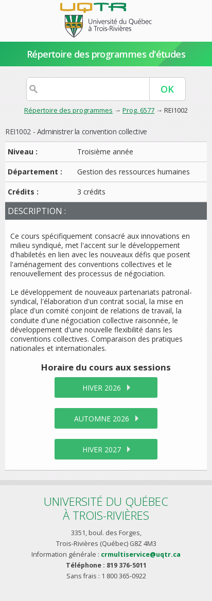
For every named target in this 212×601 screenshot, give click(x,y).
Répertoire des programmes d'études (106, 54)
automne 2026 (101, 418)
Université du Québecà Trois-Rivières (106, 508)
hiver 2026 (101, 388)
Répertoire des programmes (68, 110)
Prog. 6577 (138, 110)
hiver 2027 (101, 449)
